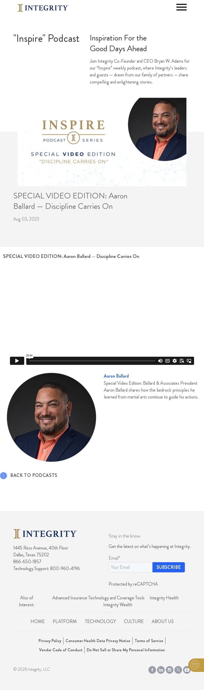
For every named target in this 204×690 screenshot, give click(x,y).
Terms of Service (149, 641)
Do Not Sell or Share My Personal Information (126, 650)
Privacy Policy (50, 641)
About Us (163, 621)
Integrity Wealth (117, 604)
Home (38, 621)
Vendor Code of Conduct (60, 650)
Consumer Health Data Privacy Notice (98, 641)
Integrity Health (164, 598)
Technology (100, 621)
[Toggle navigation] (181, 7)
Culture (134, 621)
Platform (65, 621)
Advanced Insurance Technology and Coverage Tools (98, 598)
